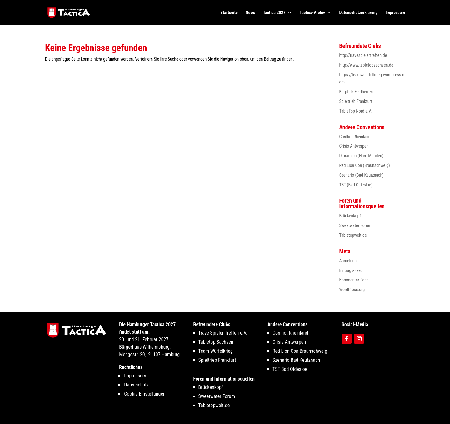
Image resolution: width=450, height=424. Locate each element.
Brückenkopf (350, 215)
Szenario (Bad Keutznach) (361, 175)
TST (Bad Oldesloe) (355, 184)
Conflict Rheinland (355, 136)
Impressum (395, 12)
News (250, 12)
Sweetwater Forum (355, 225)
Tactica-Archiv (312, 12)
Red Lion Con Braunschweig (299, 351)
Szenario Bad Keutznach (296, 360)
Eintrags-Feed (351, 270)
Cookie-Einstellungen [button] (144, 394)
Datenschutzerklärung (358, 12)
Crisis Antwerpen (354, 146)
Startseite (229, 12)
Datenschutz (136, 385)
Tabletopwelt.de (353, 235)
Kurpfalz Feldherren (356, 91)
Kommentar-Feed (354, 279)
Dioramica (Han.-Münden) (361, 155)
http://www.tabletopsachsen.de (366, 65)
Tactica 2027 (274, 12)
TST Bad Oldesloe (289, 369)
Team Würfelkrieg (215, 351)
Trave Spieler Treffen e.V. (223, 333)
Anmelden (348, 260)
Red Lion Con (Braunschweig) (364, 165)
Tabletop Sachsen (215, 342)
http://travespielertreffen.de (363, 55)
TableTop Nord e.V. (355, 111)
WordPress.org (352, 289)
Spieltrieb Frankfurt (355, 101)
